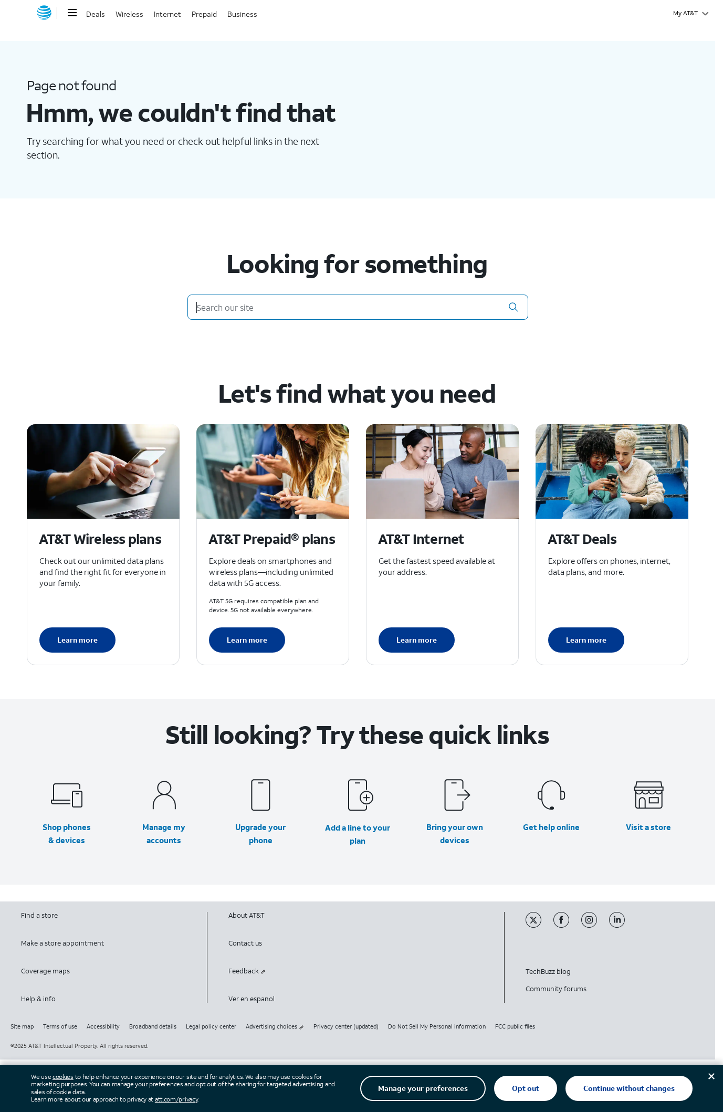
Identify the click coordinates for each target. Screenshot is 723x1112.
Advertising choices (275, 1026)
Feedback (247, 971)
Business (242, 14)
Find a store (39, 915)
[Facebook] (567, 925)
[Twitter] (539, 925)
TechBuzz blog (548, 971)
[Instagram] (595, 925)
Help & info (38, 998)
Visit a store (648, 827)
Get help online (551, 827)
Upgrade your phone (260, 833)
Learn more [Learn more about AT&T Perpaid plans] (247, 640)
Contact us (245, 943)
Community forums (556, 988)
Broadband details (152, 1026)
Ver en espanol (251, 998)
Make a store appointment (62, 943)
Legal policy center (211, 1026)
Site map (22, 1026)
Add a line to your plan (357, 834)
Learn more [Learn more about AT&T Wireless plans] (77, 640)
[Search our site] (357, 307)
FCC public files (515, 1026)
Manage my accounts (163, 833)
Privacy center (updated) (346, 1026)
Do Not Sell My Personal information (437, 1026)
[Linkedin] (622, 925)
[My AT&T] (690, 13)
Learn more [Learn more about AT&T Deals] (586, 640)
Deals (95, 14)
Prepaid (204, 14)
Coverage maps (45, 971)
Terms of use (60, 1026)
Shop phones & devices (67, 833)
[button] (513, 307)
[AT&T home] (44, 13)
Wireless (129, 14)
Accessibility (103, 1026)
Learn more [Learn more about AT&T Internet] (416, 640)
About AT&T (246, 915)
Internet (167, 14)
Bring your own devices (454, 833)
